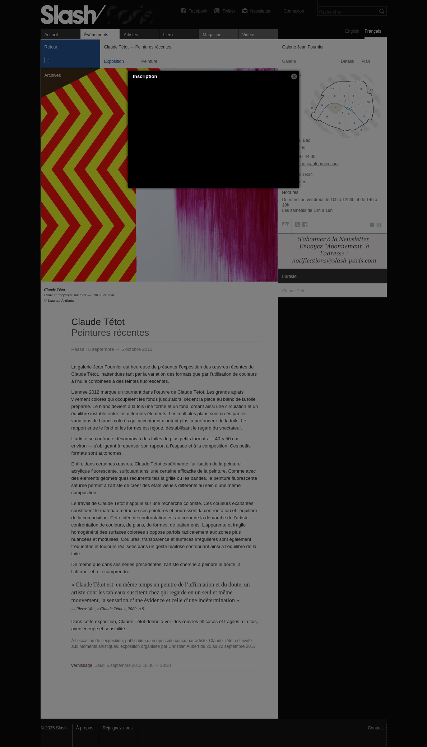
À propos (84, 727)
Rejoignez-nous (118, 727)
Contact (375, 727)
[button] (294, 76)
